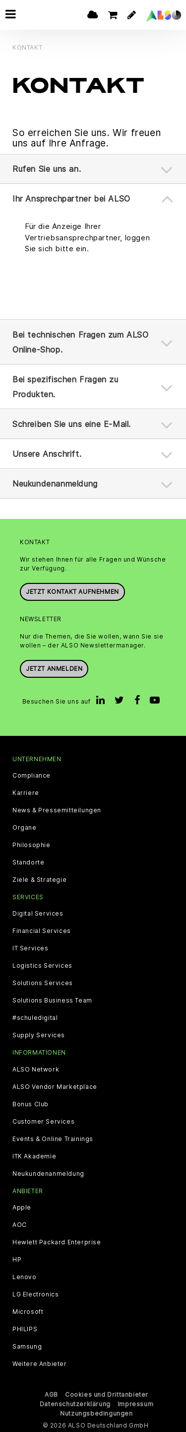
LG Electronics (35, 1293)
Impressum (135, 1403)
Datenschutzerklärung (75, 1403)
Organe (24, 827)
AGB (51, 1394)
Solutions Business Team (52, 1000)
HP (16, 1259)
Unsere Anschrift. (46, 453)
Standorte (28, 862)
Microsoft (27, 1311)
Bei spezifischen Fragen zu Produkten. (65, 386)
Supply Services (38, 1035)
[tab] (93, 169)
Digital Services (37, 913)
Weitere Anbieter (39, 1363)
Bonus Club (30, 1103)
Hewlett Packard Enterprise (56, 1241)
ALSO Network (35, 1069)
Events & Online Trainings (52, 1138)
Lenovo (24, 1276)
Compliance (31, 775)
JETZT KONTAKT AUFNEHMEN (72, 591)
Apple (21, 1207)
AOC (19, 1224)
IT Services (30, 948)
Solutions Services (42, 983)
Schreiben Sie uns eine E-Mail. (71, 424)
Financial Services (41, 931)
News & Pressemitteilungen (56, 810)
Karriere (25, 792)
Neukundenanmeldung (55, 483)
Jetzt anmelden (54, 668)
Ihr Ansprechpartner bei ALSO (71, 199)
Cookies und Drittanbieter (106, 1394)
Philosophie (31, 845)
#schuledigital (35, 1017)
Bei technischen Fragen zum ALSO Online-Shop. (80, 341)
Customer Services (43, 1121)
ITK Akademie (34, 1155)
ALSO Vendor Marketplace (54, 1086)
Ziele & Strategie (39, 879)
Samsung (27, 1346)
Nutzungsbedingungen (96, 1413)
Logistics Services (42, 965)
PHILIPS (24, 1328)
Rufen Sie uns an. (46, 169)
